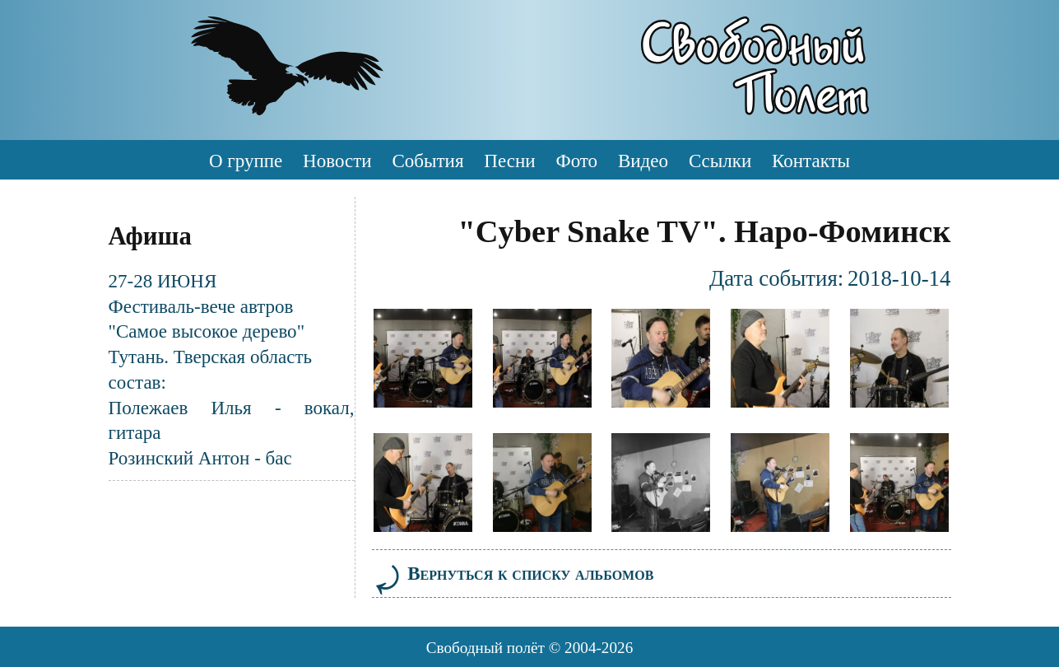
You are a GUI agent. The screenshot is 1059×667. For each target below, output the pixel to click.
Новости (337, 160)
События (427, 160)
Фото (576, 160)
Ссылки (720, 160)
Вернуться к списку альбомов (513, 573)
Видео (643, 160)
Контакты (811, 160)
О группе (245, 160)
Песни (509, 160)
